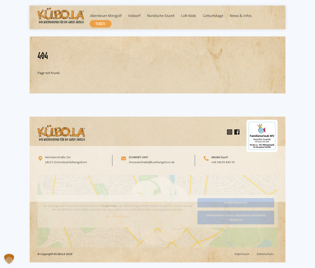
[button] (9, 259)
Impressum (242, 254)
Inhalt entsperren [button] (236, 203)
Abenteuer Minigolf (106, 15)
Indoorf (134, 15)
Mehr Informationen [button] (117, 216)
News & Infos (241, 15)
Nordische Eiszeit (160, 15)
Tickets (100, 24)
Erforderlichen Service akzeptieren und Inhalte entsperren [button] (236, 217)
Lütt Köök (188, 15)
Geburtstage (213, 15)
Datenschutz (265, 254)
